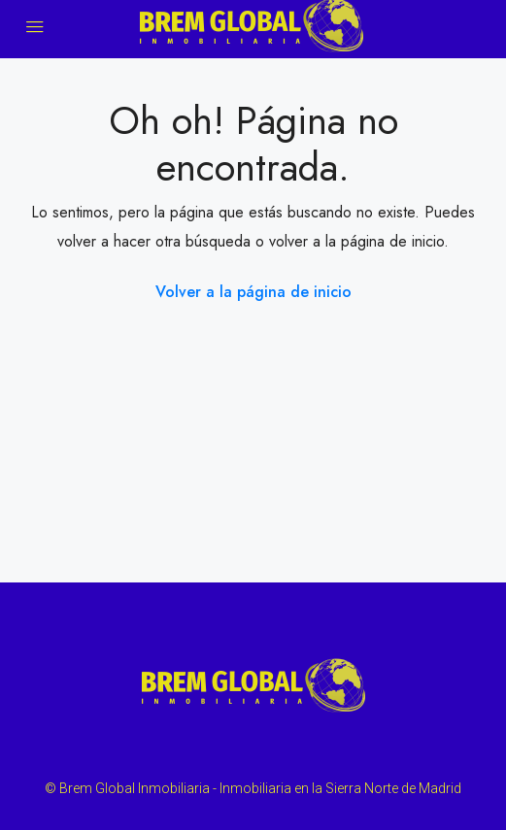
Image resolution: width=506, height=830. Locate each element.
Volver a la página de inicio (253, 292)
